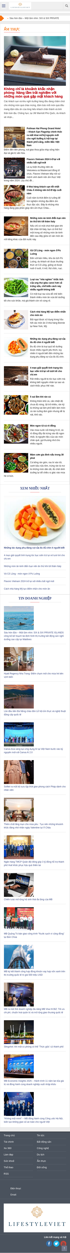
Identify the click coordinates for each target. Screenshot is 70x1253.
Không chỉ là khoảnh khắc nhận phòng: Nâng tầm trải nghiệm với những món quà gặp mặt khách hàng (33, 92)
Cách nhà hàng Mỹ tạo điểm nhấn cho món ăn (27, 588)
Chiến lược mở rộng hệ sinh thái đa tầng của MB (28, 899)
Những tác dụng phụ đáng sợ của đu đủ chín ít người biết (34, 547)
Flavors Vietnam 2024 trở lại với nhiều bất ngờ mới (29, 581)
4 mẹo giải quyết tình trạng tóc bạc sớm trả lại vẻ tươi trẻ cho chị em (46, 371)
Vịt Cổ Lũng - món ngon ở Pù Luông (22, 573)
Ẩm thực (12, 29)
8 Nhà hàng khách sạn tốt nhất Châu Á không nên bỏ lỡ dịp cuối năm (44, 190)
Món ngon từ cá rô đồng (43, 425)
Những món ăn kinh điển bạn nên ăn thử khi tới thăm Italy (32, 566)
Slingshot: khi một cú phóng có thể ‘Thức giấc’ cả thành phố (33, 1046)
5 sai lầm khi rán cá (40, 396)
